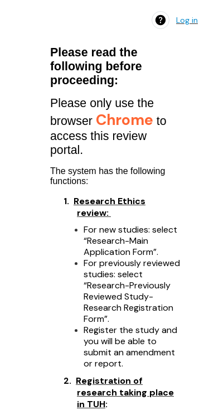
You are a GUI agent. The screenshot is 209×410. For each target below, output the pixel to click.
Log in (187, 20)
